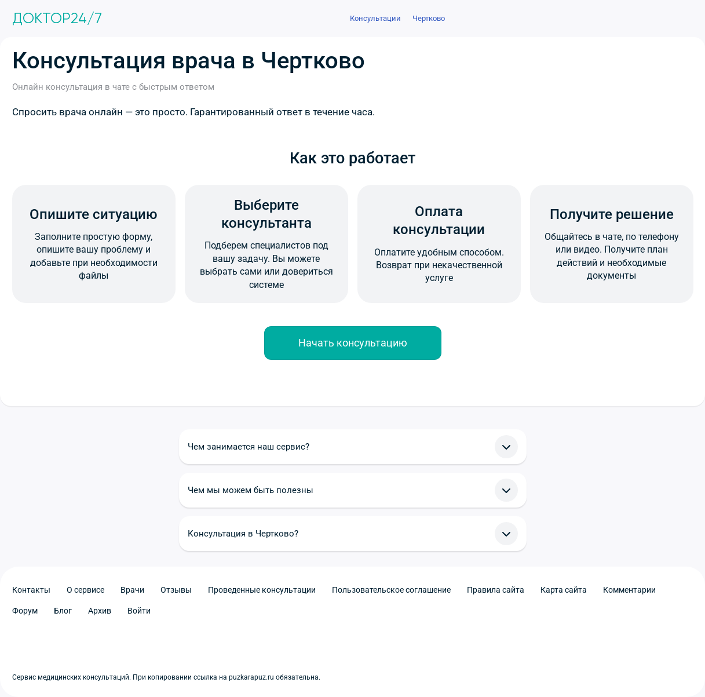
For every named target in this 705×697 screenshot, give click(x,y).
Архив (99, 610)
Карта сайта (563, 589)
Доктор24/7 (57, 18)
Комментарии (629, 589)
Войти (139, 610)
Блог (63, 610)
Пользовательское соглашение (391, 589)
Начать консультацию (352, 343)
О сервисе (85, 589)
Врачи (132, 589)
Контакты (31, 589)
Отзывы (176, 589)
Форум (25, 610)
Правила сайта (495, 589)
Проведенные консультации (262, 589)
